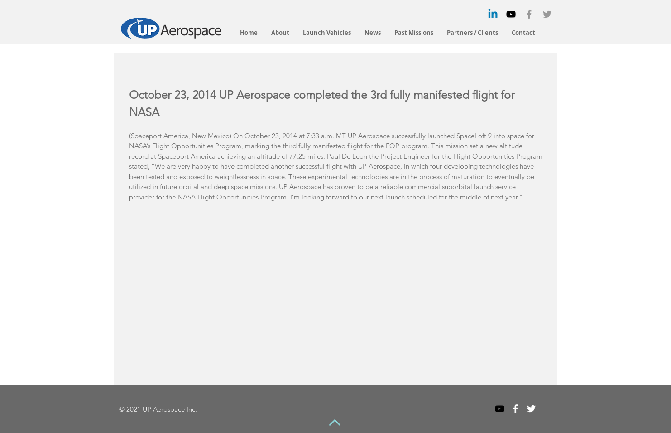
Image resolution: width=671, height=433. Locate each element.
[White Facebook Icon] (515, 408)
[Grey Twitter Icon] (547, 14)
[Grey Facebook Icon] (529, 14)
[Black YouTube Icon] (511, 14)
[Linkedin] (492, 14)
